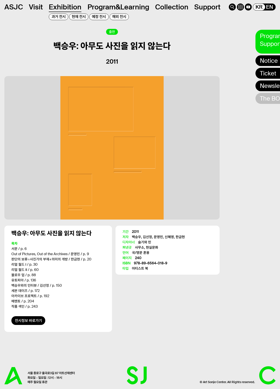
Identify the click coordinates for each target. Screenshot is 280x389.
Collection (171, 7)
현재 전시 (79, 16)
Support (207, 7)
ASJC (13, 7)
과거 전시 (59, 16)
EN (269, 7)
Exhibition (65, 7)
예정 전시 (99, 16)
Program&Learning (118, 7)
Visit (36, 7)
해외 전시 (119, 16)
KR (259, 7)
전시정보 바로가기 (28, 321)
